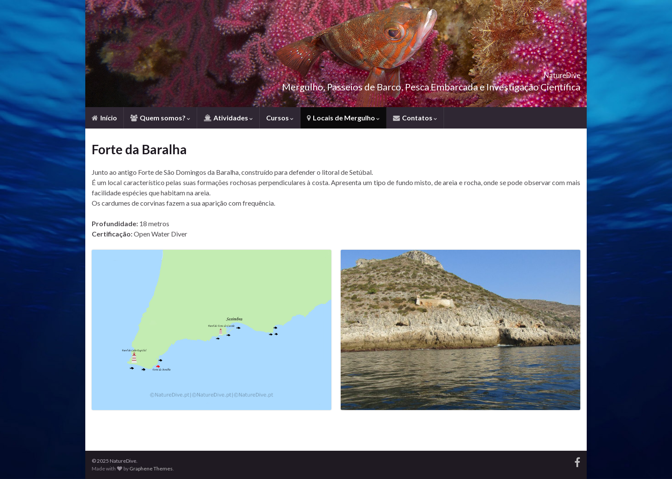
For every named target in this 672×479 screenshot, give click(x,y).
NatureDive (547, 72)
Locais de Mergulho (343, 118)
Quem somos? (160, 118)
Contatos (415, 118)
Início (104, 118)
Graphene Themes (151, 468)
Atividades (228, 118)
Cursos (280, 118)
